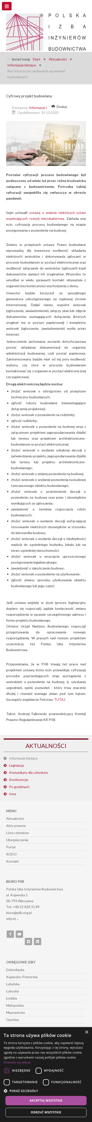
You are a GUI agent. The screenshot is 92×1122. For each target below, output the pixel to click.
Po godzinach (19, 787)
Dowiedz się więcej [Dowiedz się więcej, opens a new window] (17, 1062)
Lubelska (13, 984)
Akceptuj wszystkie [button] (46, 1100)
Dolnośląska (15, 970)
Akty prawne (16, 825)
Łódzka (11, 998)
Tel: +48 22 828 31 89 (22, 907)
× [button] (86, 1032)
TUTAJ (59, 699)
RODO (11, 854)
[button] (46, 1091)
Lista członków (17, 833)
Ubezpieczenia (17, 840)
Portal (10, 847)
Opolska (12, 1019)
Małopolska (15, 1005)
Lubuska (12, 991)
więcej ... (12, 918)
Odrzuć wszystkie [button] (46, 1112)
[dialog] (46, 1074)
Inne (12, 794)
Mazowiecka (15, 1012)
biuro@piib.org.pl (19, 913)
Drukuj (59, 107)
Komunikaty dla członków (28, 772)
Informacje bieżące (43, 107)
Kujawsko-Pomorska (22, 977)
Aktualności (15, 818)
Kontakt (12, 861)
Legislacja (16, 765)
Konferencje (18, 780)
